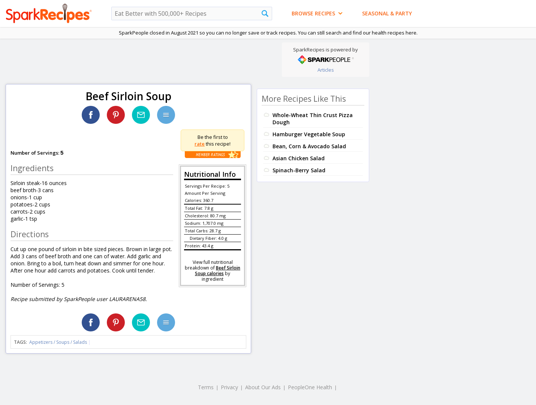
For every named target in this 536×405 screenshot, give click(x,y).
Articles (325, 69)
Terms (206, 387)
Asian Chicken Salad (298, 158)
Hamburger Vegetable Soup (308, 134)
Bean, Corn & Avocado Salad (309, 146)
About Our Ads (263, 387)
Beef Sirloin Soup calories (217, 271)
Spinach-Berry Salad (298, 170)
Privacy (229, 387)
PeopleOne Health (310, 387)
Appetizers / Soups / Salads (58, 342)
